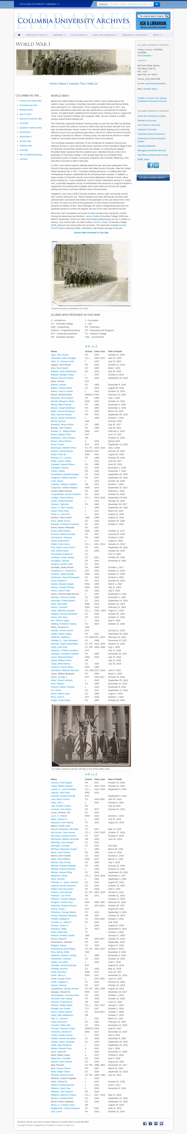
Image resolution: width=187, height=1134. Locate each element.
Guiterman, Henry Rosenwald (65, 577)
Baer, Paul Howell (59, 368)
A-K (87, 346)
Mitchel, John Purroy (61, 862)
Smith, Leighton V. (59, 982)
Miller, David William (60, 859)
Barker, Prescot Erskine (62, 378)
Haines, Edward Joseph (62, 584)
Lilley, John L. (57, 802)
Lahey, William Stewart (62, 786)
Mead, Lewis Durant (60, 852)
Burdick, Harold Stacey (62, 451)
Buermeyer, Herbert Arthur (63, 447)
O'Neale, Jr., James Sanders (64, 882)
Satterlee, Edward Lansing (63, 955)
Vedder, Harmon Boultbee (63, 1038)
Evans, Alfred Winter (61, 531)
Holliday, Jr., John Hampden (64, 640)
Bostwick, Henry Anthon (62, 424)
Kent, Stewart (57, 683)
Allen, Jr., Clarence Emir (62, 361)
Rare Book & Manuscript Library (153, 155)
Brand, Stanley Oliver (61, 434)
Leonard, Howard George (63, 796)
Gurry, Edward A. (59, 580)
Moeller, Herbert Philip (61, 872)
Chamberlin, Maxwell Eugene (65, 474)
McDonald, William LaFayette (65, 839)
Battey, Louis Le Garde (62, 391)
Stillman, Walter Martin (62, 1005)
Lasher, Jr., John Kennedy (63, 789)
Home (53, 83)
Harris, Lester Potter (60, 590)
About (157, 35)
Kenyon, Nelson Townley (63, 687)
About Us (70, 1125)
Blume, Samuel (58, 421)
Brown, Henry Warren (61, 441)
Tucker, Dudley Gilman (62, 1035)
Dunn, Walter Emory (60, 521)
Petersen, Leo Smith (61, 895)
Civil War (24, 123)
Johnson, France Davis (62, 667)
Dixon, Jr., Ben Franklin (62, 507)
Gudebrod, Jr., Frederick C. (64, 570)
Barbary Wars (26, 109)
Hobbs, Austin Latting (61, 634)
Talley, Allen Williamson (62, 1015)
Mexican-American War (31, 118)
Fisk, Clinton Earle (59, 550)
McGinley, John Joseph (62, 842)
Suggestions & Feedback (44, 1125)
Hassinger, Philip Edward (63, 600)
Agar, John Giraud (59, 354)
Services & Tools (36, 35)
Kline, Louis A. (58, 697)
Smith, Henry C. (58, 975)
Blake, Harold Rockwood (63, 411)
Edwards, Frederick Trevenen (65, 524)
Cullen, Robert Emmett (62, 501)
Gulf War (24, 150)
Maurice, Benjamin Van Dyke (65, 829)
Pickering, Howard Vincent (63, 905)
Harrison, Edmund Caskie (63, 597)
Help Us (93, 83)
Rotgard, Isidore (58, 945)
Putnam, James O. (60, 925)
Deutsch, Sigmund (60, 504)
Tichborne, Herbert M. (61, 1032)
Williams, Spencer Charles (63, 1095)
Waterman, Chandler (61, 1058)
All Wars (24, 159)
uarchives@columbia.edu (157, 83)
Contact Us (60, 1125)
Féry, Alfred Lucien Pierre (63, 547)
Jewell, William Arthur (61, 660)
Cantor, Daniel (58, 471)
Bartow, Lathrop (58, 384)
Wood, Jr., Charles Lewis (63, 1105)
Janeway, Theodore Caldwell (65, 653)
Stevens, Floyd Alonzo (61, 1002)
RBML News (144, 159)
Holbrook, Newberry (60, 637)
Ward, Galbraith (58, 1051)
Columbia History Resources (151, 134)
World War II (26, 136)
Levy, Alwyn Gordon (60, 799)
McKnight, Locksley (60, 845)
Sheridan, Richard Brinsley (64, 965)
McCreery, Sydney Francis (63, 836)
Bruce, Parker (57, 444)
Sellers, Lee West (59, 962)
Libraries (59, 35)
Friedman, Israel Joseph (62, 557)
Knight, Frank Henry (60, 700)
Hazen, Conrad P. (59, 607)
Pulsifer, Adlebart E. (60, 919)
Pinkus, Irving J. (58, 909)
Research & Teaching (134, 35)
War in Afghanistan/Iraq (31, 154)
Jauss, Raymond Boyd (62, 657)
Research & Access (147, 120)
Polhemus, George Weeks (63, 912)
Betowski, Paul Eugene (62, 398)
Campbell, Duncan (60, 467)
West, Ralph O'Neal (60, 1071)
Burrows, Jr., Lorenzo (61, 457)
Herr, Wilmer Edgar (60, 620)
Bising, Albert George (61, 404)
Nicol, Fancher (58, 879)
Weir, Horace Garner (61, 1068)
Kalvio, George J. (59, 677)
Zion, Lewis (56, 1111)
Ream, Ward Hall (59, 932)
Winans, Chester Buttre (62, 1098)
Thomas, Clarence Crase (63, 1028)
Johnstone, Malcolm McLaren (65, 670)
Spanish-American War (31, 127)
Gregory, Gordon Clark (62, 564)
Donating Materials (147, 146)
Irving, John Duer (59, 647)
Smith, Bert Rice (59, 972)
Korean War (25, 141)
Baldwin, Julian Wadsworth (64, 371)
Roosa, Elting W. (59, 938)
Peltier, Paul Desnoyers (62, 889)
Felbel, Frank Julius (60, 544)
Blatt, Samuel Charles (61, 414)
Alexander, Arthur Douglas (63, 358)
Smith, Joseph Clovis (61, 978)
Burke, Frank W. (58, 454)
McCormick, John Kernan (63, 832)
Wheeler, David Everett (62, 1075)
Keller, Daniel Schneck (62, 680)
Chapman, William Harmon (64, 477)
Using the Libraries (105, 35)
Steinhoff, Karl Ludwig (61, 998)
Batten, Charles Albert (61, 388)
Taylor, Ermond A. (59, 1022)
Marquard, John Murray (62, 822)
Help (165, 4)
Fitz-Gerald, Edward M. (62, 554)
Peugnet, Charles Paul (62, 902)
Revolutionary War (28, 105)
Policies (30, 1125)
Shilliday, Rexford (59, 968)
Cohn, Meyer (57, 481)
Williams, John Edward (62, 1091)
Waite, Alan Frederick (61, 1045)
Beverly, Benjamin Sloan (62, 401)
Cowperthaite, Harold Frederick (66, 494)
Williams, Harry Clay (60, 1088)
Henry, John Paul (59, 617)
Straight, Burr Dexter (61, 1008)
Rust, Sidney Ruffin (60, 952)
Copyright (21, 1125)
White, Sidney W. (59, 1081)
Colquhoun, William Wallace (64, 487)
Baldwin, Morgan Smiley (62, 374)
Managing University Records (152, 150)
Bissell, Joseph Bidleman (63, 408)
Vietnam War (26, 145)
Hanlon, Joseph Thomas (62, 587)
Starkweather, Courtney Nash (65, 995)
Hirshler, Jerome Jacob (62, 630)
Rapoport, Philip (58, 929)
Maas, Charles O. (59, 819)
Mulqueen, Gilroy (59, 875)
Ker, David (56, 690)
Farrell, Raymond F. (60, 541)
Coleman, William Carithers (64, 484)
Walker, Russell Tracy (61, 1048)
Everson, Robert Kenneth (63, 534)
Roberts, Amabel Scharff (62, 935)
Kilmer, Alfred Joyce (60, 693)
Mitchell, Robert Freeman (63, 869)
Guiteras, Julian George (62, 574)
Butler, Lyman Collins (61, 461)
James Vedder (92, 216)
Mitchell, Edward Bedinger (63, 865)
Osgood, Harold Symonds (63, 885)
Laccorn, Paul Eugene (61, 782)
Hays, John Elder (59, 604)
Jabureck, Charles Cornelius (64, 650)
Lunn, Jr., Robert (59, 816)
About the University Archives (152, 116)
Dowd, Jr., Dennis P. (60, 514)
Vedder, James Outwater (63, 1041)
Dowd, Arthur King (59, 511)
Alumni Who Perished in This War (91, 232)
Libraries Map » (150, 89)
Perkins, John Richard (61, 892)
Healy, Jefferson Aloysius (63, 610)
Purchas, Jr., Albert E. (61, 922)
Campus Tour (77, 83)
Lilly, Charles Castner (61, 806)
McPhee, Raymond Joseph (64, 849)
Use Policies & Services (149, 125)
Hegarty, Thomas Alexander (64, 614)
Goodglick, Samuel (60, 560)
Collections (79, 35)
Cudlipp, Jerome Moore (62, 497)
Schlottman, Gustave (61, 958)
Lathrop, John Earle (60, 792)
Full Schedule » (145, 55)
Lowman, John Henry (61, 809)
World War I (25, 132)
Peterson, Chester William (63, 899)
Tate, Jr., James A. (60, 1018)
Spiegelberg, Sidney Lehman (65, 988)
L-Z (95, 346)
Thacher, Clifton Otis (61, 1025)
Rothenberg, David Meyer (63, 948)
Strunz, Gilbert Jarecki (61, 1012)
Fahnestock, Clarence (61, 537)
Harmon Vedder (100, 222)
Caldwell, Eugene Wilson (63, 464)
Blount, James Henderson (63, 418)
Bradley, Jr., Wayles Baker (63, 431)
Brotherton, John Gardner (63, 438)
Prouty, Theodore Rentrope (64, 915)
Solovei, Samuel (59, 985)
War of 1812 (25, 114)
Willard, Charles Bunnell (62, 1085)
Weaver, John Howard (61, 1061)
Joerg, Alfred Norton (60, 663)
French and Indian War (31, 100)
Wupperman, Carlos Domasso (65, 1108)
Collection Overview (147, 129)
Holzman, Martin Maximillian (64, 643)
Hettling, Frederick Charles (64, 624)
